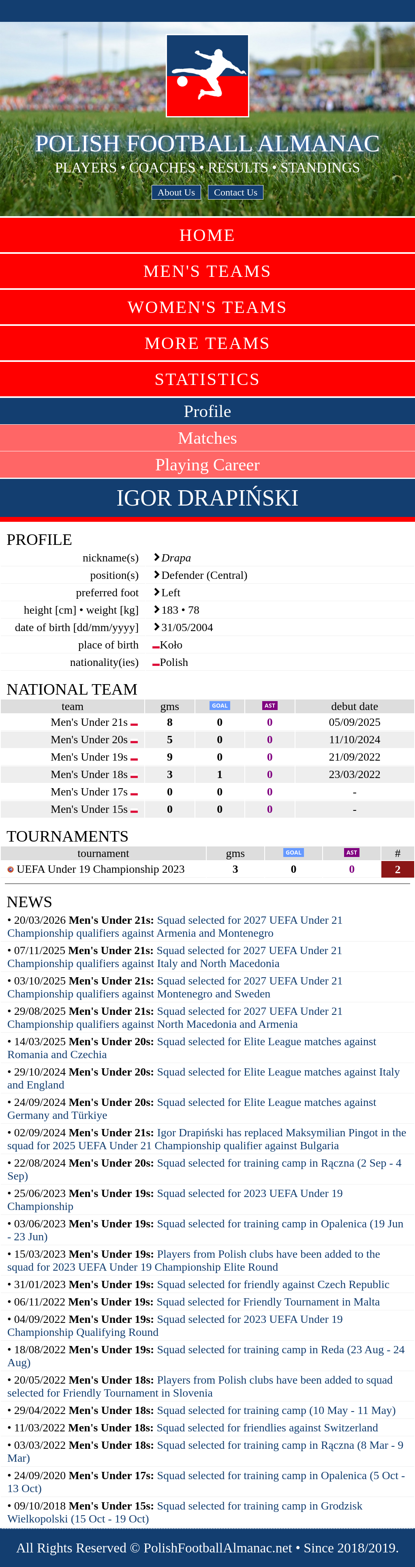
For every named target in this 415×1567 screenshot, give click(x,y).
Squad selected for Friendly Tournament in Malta (268, 1301)
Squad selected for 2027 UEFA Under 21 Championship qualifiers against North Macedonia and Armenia (175, 1017)
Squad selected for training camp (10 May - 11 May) (276, 1410)
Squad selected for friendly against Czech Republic (273, 1284)
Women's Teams (207, 307)
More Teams (207, 343)
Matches (207, 437)
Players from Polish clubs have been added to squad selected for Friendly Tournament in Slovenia (200, 1386)
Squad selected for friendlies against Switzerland (267, 1427)
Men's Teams (207, 271)
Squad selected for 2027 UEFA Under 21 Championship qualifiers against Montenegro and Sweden (175, 987)
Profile (207, 411)
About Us (176, 192)
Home (207, 235)
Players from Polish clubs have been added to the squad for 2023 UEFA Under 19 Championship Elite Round (193, 1260)
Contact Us (235, 192)
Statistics (207, 379)
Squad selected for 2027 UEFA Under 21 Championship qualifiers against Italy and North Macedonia (174, 957)
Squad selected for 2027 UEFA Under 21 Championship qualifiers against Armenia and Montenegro (175, 926)
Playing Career (207, 464)
